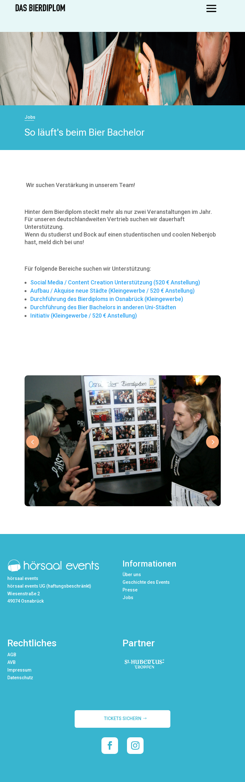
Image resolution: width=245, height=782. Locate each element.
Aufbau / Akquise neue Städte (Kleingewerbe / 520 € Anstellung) (112, 290)
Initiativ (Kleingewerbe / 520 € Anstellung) (83, 315)
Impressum (19, 670)
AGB (11, 654)
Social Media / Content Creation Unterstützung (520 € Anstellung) (115, 282)
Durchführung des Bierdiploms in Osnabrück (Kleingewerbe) (106, 299)
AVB (11, 662)
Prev (32, 441)
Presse (129, 589)
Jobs (127, 597)
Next (212, 441)
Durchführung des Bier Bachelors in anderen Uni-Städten (103, 307)
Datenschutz (20, 677)
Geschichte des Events (146, 582)
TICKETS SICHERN (122, 718)
